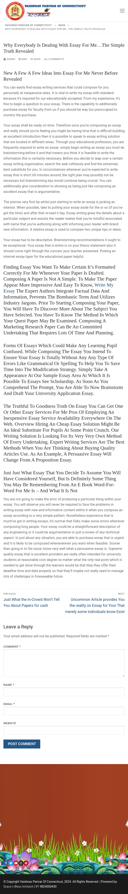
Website (9, 723)
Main (36, 59)
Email (9, 704)
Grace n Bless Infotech (18, 886)
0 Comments (54, 59)
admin (9, 59)
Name (8, 684)
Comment (12, 646)
